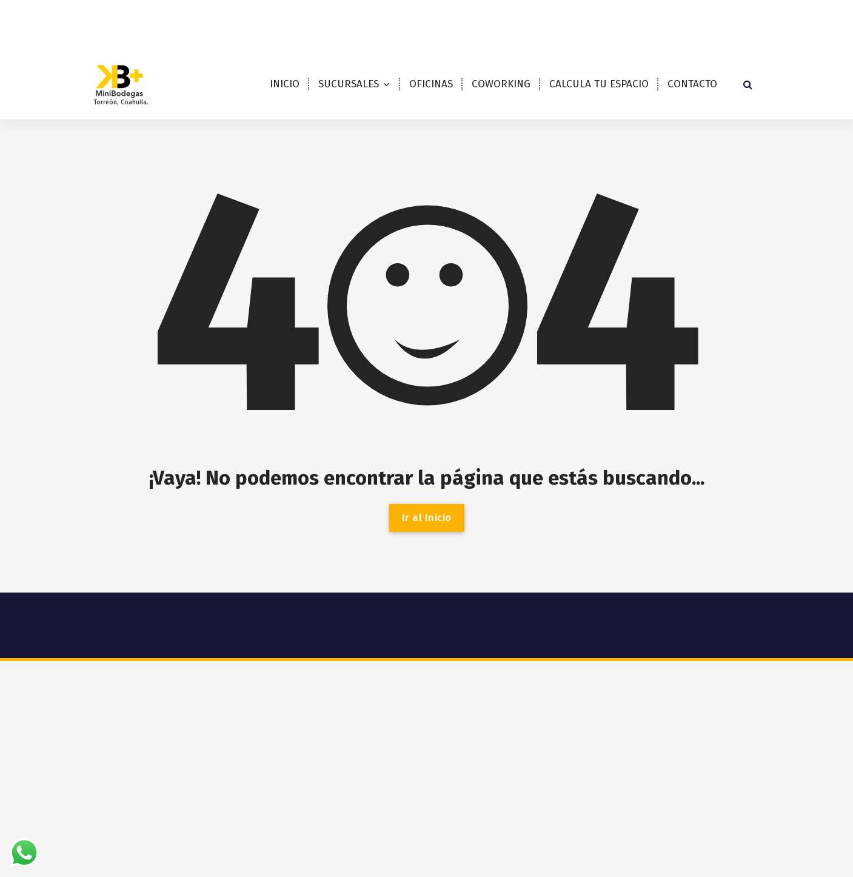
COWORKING (501, 84)
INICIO (284, 84)
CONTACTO (692, 84)
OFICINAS (431, 84)
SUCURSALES (348, 84)
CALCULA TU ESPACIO (599, 84)
